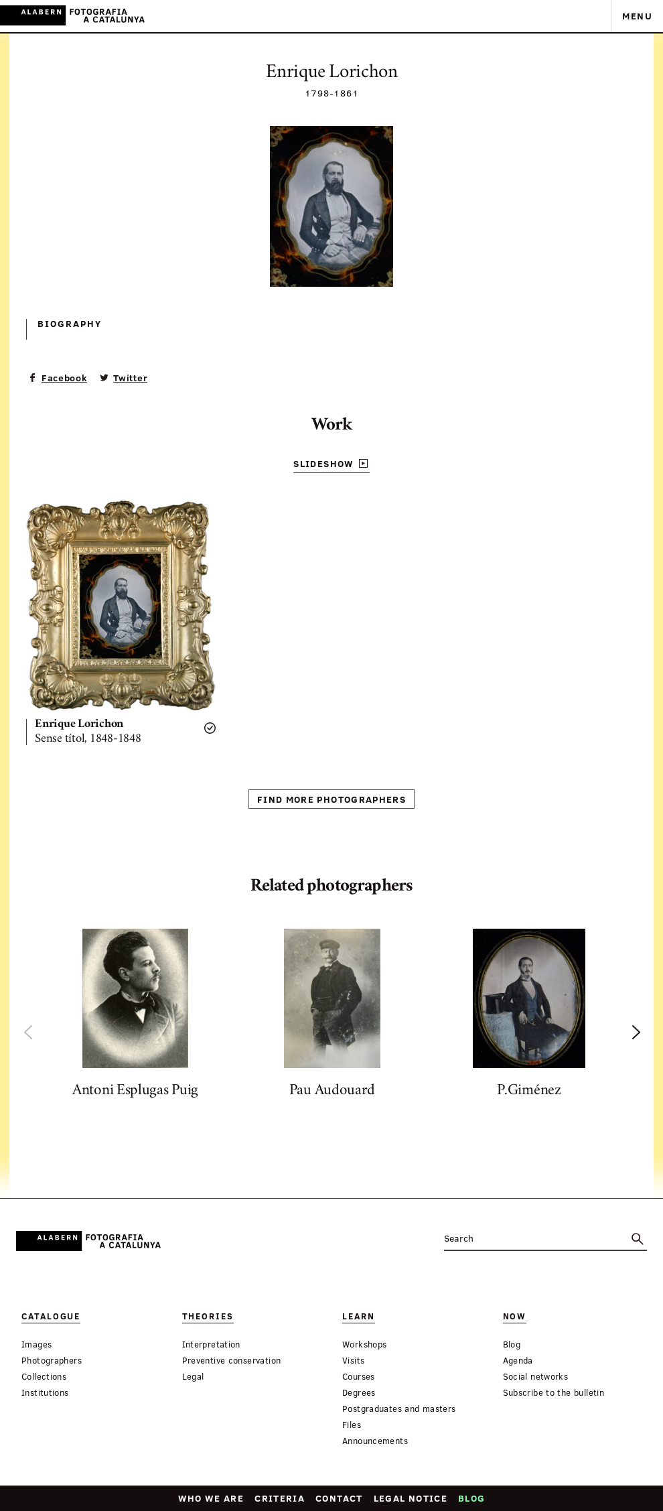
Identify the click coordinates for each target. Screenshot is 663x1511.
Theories (208, 1316)
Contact (339, 1498)
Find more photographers (331, 799)
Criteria (279, 1498)
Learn (358, 1316)
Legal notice (410, 1498)
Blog (471, 1498)
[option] (135, 1017)
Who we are (211, 1498)
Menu (637, 15)
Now (515, 1316)
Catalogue (50, 1316)
